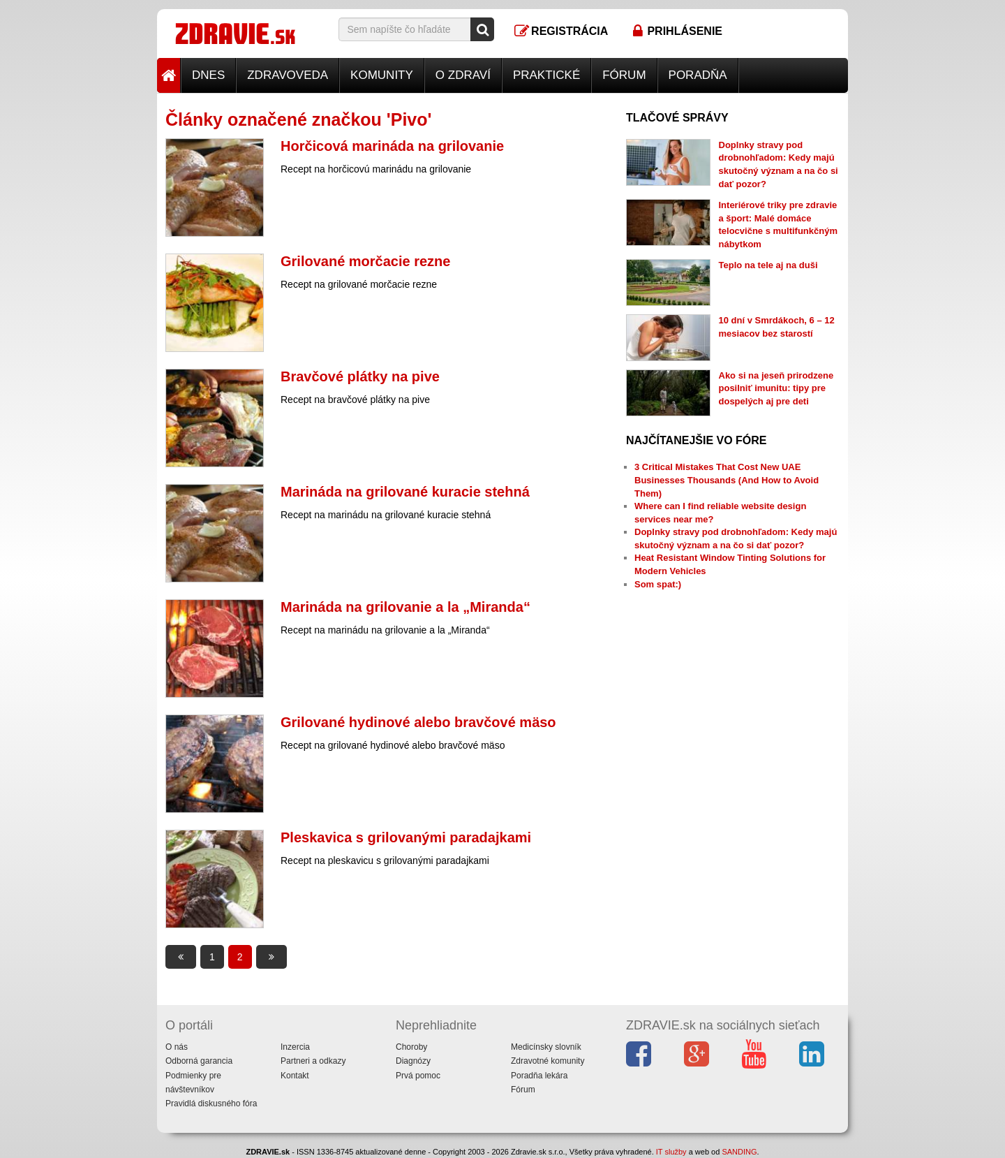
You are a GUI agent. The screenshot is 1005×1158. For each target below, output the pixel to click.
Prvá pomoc (418, 1075)
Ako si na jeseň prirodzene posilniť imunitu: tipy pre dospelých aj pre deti (776, 388)
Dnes (208, 75)
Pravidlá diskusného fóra (211, 1103)
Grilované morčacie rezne (365, 261)
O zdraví (463, 75)
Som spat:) (657, 584)
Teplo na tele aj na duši (768, 265)
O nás (176, 1047)
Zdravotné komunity (547, 1061)
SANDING (739, 1152)
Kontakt (295, 1075)
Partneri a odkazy (313, 1061)
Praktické (546, 75)
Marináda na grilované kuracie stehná (405, 491)
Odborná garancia (198, 1061)
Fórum (624, 75)
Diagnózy (413, 1061)
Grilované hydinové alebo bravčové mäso (418, 722)
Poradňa (698, 75)
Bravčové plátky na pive (360, 376)
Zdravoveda (287, 75)
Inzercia (295, 1047)
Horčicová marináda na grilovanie (392, 146)
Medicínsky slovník (546, 1047)
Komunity (381, 75)
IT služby (671, 1152)
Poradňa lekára (539, 1075)
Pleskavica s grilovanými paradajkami (406, 837)
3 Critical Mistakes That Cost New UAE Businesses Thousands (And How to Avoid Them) (726, 480)
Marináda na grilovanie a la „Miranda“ (405, 607)
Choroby (411, 1047)
